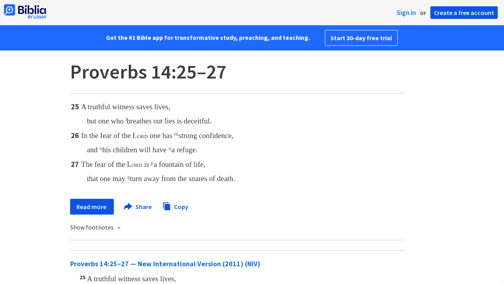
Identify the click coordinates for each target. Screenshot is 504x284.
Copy (175, 206)
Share (138, 207)
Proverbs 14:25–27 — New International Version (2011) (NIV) (165, 263)
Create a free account (464, 13)
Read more (91, 207)
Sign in (406, 12)
